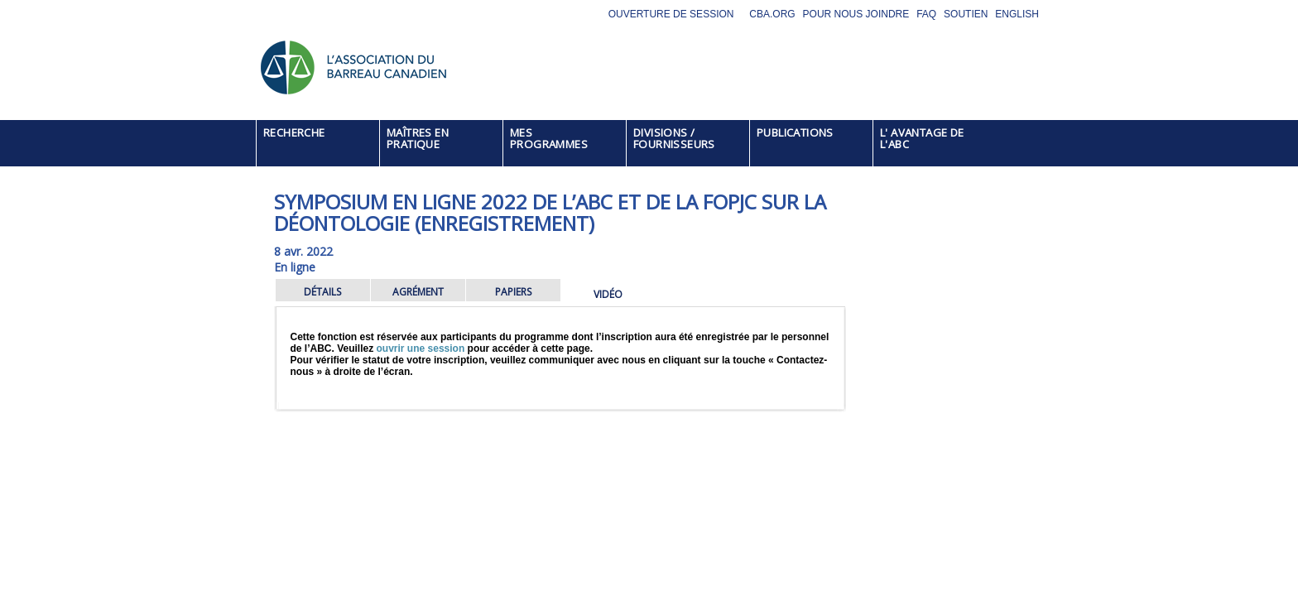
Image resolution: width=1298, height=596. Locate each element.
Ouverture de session (671, 14)
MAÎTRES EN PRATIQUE (418, 138)
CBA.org (772, 14)
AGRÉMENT (418, 292)
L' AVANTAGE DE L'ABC (922, 138)
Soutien (966, 14)
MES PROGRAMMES (549, 138)
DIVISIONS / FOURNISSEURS (674, 138)
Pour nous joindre (856, 14)
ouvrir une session (421, 348)
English (1017, 14)
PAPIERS (513, 292)
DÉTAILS (322, 292)
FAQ (926, 14)
